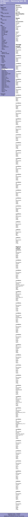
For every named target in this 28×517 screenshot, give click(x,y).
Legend (3, 41)
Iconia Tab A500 (5, 13)
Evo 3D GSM (4, 32)
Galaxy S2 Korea (5, 80)
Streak (3, 23)
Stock (3, 8)
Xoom (3, 62)
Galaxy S (4, 76)
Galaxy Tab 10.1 (5, 86)
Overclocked (4, 9)
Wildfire (3, 49)
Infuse (3, 88)
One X (3, 44)
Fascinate (4, 70)
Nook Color (4, 20)
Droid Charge (4, 68)
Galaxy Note (4, 74)
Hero (3, 39)
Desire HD (4, 27)
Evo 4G (3, 33)
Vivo (3, 48)
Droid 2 (3, 60)
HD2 (3, 37)
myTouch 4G (4, 42)
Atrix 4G (3, 57)
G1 (2, 36)
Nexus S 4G (4, 90)
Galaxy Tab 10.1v (5, 87)
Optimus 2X (4, 52)
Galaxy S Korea (5, 78)
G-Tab (3, 95)
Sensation (4, 45)
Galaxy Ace (4, 71)
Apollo (3, 65)
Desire (3, 26)
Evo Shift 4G (4, 34)
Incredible (4, 40)
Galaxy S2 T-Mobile (6, 81)
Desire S (3, 28)
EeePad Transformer (6, 16)
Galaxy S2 (4, 79)
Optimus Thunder (5, 53)
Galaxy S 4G (4, 77)
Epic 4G (3, 69)
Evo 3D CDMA (5, 31)
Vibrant (3, 91)
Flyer (3, 35)
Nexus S (3, 89)
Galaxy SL (4, 83)
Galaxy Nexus (5, 72)
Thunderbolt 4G (5, 46)
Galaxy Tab (4, 85)
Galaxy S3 (4, 82)
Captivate (4, 67)
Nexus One (4, 43)
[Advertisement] (21, 27)
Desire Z (3, 30)
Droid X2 (3, 61)
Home (2, 5)
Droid (3, 59)
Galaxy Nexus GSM (6, 73)
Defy (3, 58)
